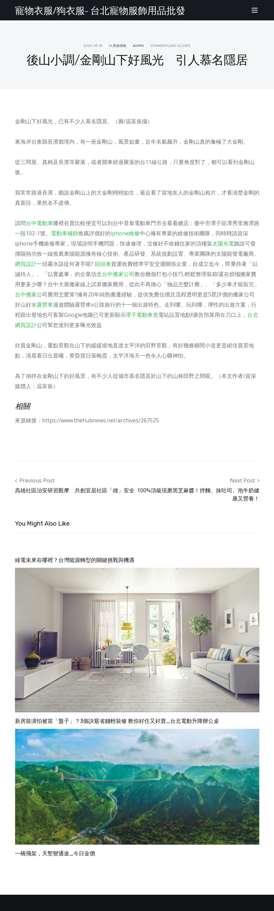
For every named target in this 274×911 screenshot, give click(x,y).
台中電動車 (39, 223)
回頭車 (103, 264)
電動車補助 (64, 233)
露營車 (45, 304)
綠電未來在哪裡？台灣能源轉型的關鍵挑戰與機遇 (74, 560)
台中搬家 (26, 294)
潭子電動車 (139, 314)
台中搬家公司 (118, 274)
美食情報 (119, 46)
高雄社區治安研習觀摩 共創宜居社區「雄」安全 (74, 490)
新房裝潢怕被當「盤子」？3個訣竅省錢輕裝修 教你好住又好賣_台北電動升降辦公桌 (117, 721)
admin (138, 46)
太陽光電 (223, 243)
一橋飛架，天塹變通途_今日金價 (55, 853)
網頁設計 (26, 264)
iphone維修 (125, 233)
